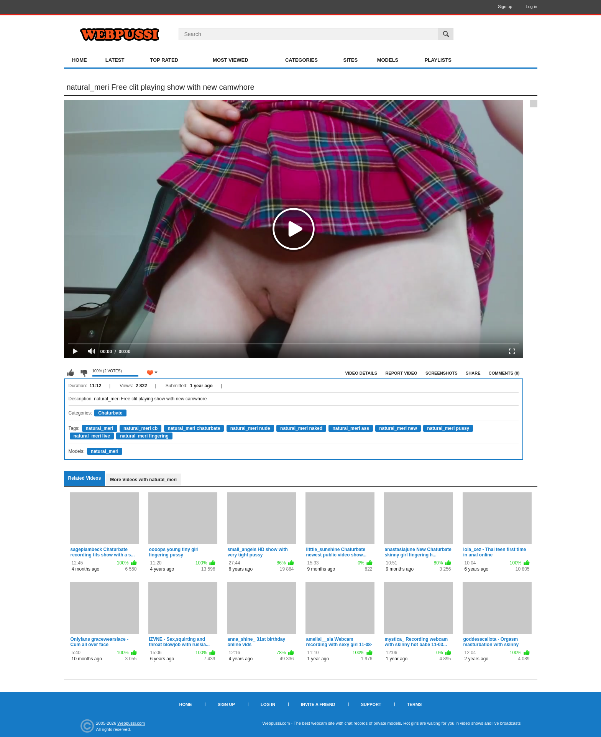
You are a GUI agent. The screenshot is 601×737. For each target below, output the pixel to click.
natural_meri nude (250, 428)
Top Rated (164, 60)
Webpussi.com (131, 723)
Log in (531, 6)
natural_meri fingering (144, 436)
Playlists (438, 60)
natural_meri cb (140, 428)
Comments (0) (504, 373)
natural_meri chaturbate (194, 428)
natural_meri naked (301, 428)
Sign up (505, 6)
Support (371, 704)
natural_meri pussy (448, 428)
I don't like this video (83, 372)
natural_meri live (92, 436)
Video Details (361, 373)
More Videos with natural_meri (143, 479)
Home (79, 60)
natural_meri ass (350, 428)
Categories (301, 60)
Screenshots (441, 373)
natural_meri (99, 428)
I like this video (70, 372)
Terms (414, 704)
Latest (115, 60)
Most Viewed (230, 60)
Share (473, 373)
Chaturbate (110, 413)
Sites (350, 60)
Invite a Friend (318, 704)
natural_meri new (398, 428)
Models (388, 60)
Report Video (401, 373)
